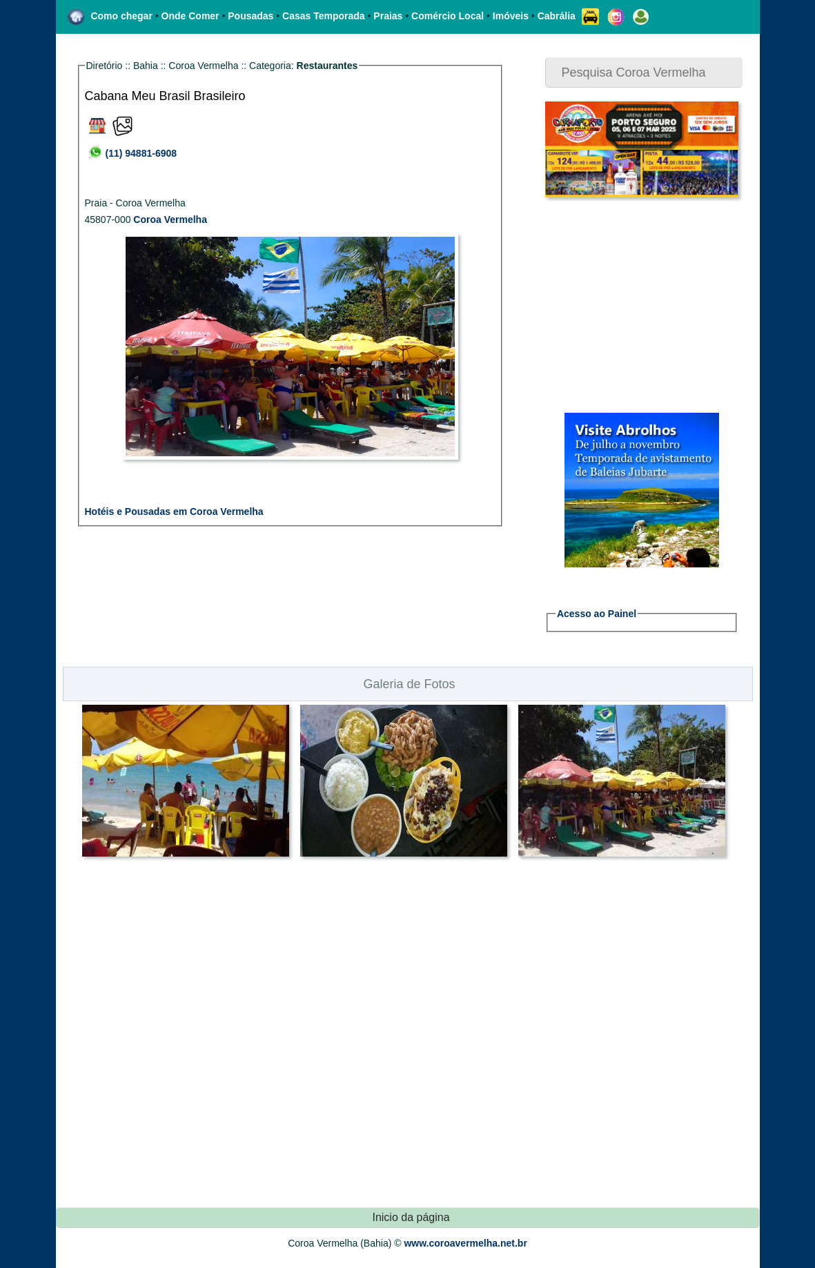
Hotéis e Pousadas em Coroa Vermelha (174, 511)
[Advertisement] (631, 305)
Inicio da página (410, 1217)
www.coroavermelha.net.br (465, 1243)
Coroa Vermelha (170, 219)
